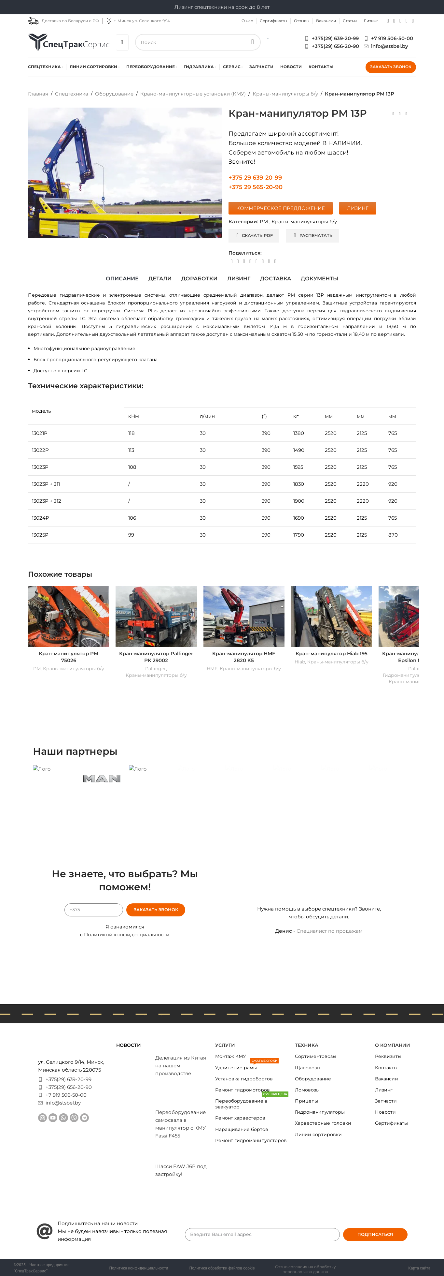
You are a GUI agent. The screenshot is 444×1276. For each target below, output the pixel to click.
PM (264, 221)
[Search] (198, 42)
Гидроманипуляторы (320, 1112)
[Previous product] (393, 114)
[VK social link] (263, 261)
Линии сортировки (318, 1134)
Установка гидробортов (244, 1079)
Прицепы (306, 1101)
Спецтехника (71, 94)
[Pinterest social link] (244, 261)
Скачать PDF (255, 235)
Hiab (300, 662)
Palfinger (155, 669)
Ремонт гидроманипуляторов (251, 1140)
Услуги (225, 1045)
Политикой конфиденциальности (126, 934)
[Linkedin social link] (250, 261)
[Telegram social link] (407, 20)
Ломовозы (307, 1090)
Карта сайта (419, 1268)
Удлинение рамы (247, 1066)
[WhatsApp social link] (400, 20)
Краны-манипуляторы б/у (285, 94)
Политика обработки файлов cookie (222, 1268)
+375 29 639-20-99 (255, 177)
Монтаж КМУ (230, 1056)
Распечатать (313, 235)
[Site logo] (68, 41)
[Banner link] (54, 769)
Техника (306, 1045)
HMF (212, 669)
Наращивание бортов (241, 1129)
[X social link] (238, 261)
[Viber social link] (413, 20)
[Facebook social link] (232, 261)
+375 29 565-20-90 (256, 187)
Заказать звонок (390, 66)
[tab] (122, 279)
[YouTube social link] (394, 20)
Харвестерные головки (323, 1123)
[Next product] (406, 114)
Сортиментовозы (315, 1056)
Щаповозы (307, 1068)
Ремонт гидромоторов (242, 1090)
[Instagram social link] (388, 20)
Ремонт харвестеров (240, 1118)
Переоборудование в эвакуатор (251, 1102)
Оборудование (114, 94)
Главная (38, 94)
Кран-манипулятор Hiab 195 (332, 653)
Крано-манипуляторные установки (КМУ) (193, 94)
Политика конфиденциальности (138, 1268)
